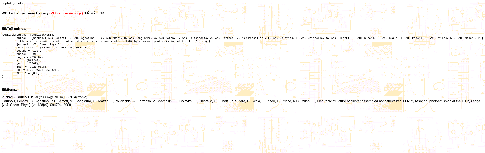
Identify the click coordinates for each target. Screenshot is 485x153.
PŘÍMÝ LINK (94, 14)
